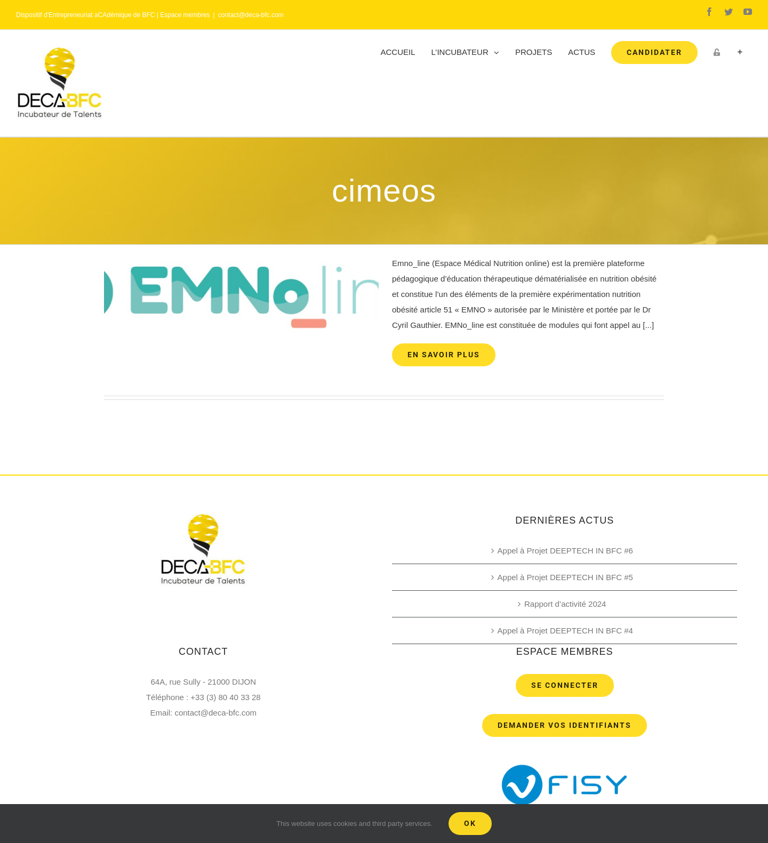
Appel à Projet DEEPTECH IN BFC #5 (565, 577)
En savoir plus (443, 354)
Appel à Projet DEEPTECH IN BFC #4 (565, 630)
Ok (470, 823)
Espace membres (185, 15)
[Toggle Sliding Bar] (740, 52)
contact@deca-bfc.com (251, 15)
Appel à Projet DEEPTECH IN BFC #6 (565, 550)
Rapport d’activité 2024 (565, 603)
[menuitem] (398, 52)
